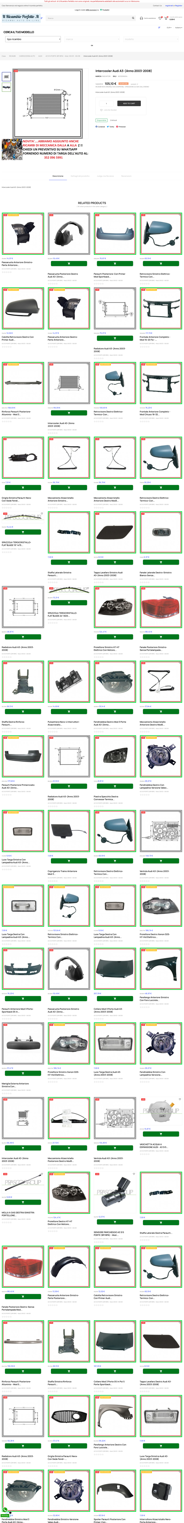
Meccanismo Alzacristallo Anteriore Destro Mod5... (153, 723)
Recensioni (126, 176)
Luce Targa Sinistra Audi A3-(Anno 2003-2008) (154, 1457)
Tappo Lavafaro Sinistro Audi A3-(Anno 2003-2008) (108, 574)
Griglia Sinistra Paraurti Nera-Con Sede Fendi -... (63, 1457)
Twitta (111, 127)
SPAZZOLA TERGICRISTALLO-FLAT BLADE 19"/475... (16, 544)
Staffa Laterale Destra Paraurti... (156, 1232)
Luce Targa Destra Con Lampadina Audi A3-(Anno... (16, 935)
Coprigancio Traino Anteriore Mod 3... (62, 872)
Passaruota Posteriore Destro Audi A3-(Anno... (63, 275)
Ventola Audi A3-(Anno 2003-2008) (154, 872)
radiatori (106, 76)
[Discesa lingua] (178, 27)
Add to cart (129, 103)
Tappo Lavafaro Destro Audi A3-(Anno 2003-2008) (155, 1383)
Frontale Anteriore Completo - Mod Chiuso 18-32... (155, 413)
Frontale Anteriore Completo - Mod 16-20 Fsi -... (155, 338)
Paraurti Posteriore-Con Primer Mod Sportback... (109, 275)
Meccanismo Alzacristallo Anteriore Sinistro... (61, 499)
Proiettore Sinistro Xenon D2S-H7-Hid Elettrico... (63, 1073)
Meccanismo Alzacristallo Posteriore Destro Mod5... (61, 1159)
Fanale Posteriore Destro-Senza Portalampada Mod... (18, 1308)
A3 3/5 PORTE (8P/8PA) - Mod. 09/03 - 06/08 (16, 269)
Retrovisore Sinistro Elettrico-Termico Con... (155, 275)
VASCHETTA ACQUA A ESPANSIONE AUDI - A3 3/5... (154, 1146)
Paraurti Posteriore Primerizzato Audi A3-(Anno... (18, 786)
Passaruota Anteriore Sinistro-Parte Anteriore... (17, 263)
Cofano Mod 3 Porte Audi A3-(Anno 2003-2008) (108, 1010)
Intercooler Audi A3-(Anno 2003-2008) (61, 424)
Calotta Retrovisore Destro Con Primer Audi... (18, 338)
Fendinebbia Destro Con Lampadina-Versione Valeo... (154, 786)
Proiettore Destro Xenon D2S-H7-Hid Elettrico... (155, 935)
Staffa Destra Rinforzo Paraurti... (13, 723)
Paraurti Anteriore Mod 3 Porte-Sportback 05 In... (18, 1010)
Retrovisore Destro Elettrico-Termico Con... (108, 872)
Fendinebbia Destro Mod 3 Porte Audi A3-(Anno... (110, 723)
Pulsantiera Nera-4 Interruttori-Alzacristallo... (64, 723)
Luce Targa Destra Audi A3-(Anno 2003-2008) (107, 1073)
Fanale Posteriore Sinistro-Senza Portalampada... (153, 648)
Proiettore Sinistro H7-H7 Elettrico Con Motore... (106, 648)
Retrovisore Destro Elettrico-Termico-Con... (108, 413)
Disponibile (101, 120)
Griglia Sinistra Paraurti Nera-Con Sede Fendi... (17, 499)
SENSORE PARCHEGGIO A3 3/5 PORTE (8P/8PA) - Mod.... (109, 1233)
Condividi (101, 127)
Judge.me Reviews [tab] (105, 176)
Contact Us (157, 5)
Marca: (99, 76)
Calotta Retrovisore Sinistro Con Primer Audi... (108, 1296)
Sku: (115, 76)
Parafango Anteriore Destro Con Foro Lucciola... (110, 1446)
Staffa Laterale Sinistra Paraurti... (59, 574)
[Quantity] (106, 103)
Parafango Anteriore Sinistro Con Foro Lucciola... (154, 999)
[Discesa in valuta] (169, 27)
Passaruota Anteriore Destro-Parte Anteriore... (63, 338)
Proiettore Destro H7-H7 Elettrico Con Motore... (60, 1223)
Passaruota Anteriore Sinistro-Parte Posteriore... (63, 1296)
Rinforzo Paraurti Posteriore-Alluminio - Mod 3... (16, 413)
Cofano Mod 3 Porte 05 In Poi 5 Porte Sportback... (109, 1383)
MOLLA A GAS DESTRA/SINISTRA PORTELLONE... (18, 1214)
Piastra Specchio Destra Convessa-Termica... (106, 798)
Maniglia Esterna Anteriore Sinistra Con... (15, 1085)
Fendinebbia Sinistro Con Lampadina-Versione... (152, 1073)
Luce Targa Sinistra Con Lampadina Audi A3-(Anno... (16, 861)
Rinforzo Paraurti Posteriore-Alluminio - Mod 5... (16, 1383)
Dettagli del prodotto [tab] (80, 176)
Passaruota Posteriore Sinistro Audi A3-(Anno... (63, 1010)
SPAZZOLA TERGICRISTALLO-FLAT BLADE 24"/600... (62, 614)
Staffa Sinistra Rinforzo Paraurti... (59, 1383)
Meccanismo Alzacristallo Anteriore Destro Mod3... (107, 499)
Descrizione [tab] (58, 176)
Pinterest (122, 127)
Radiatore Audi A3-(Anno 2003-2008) (110, 350)
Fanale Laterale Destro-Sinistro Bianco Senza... (156, 574)
